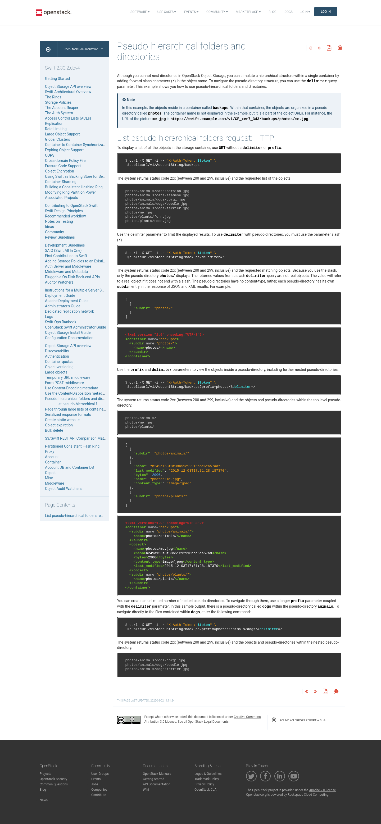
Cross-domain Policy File (65, 160)
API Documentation (156, 784)
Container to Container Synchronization (77, 145)
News (44, 800)
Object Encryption (59, 171)
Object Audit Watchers (63, 488)
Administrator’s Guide (62, 306)
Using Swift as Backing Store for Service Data (82, 176)
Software (139, 12)
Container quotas (59, 361)
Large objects (56, 372)
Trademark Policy (206, 779)
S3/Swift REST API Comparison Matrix (76, 438)
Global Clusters (57, 139)
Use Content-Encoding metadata (71, 388)
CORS (50, 155)
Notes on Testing (59, 221)
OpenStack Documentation (83, 49)
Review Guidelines (60, 237)
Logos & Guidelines (207, 774)
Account (52, 457)
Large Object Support (62, 134)
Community (217, 12)
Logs (49, 317)
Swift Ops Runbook (60, 322)
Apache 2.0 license (322, 790)
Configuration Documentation (69, 338)
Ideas (49, 227)
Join (305, 12)
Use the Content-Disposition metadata (76, 393)
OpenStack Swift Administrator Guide (75, 327)
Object (50, 473)
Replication (54, 123)
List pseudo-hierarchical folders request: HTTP (94, 404)
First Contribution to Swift (66, 256)
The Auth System (59, 113)
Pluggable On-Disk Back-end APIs (72, 277)
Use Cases (166, 12)
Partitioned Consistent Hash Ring (72, 446)
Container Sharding (60, 182)
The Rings (53, 97)
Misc (49, 478)
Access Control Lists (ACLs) (68, 118)
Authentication (57, 356)
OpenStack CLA (205, 789)
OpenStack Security (53, 779)
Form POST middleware (64, 383)
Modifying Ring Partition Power (70, 192)
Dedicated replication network (69, 311)
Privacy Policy (204, 784)
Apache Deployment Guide (66, 301)
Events (191, 12)
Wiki (146, 789)
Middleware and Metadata (66, 272)
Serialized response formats (68, 414)
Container (53, 462)
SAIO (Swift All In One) (63, 250)
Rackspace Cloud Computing (308, 794)
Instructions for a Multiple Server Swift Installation (86, 290)
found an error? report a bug (298, 719)
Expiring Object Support (64, 150)
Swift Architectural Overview (68, 92)
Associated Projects (61, 197)
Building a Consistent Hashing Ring (74, 187)
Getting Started (57, 78)
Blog (272, 12)
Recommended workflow (65, 216)
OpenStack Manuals (157, 774)
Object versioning (59, 367)
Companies (99, 789)
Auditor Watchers (59, 282)
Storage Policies (58, 102)
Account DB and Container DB (69, 467)
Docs (288, 12)
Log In (326, 11)
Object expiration (59, 425)
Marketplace (248, 12)
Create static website (62, 420)
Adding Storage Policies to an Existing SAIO (80, 261)
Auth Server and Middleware (68, 266)
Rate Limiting (56, 129)
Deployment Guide (60, 295)
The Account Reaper (61, 108)
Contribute (98, 795)
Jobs (94, 784)
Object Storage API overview (68, 86)
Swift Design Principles (64, 211)
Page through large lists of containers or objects (84, 409)
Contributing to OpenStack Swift (71, 205)
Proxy (49, 451)
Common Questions (54, 784)
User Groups (100, 774)
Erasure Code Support (63, 166)
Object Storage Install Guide (67, 332)
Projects (45, 774)
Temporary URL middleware (67, 377)
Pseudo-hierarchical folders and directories (80, 399)
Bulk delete (54, 430)
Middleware (54, 483)
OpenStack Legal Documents (208, 721)
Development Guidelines (65, 245)
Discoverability (57, 351)
